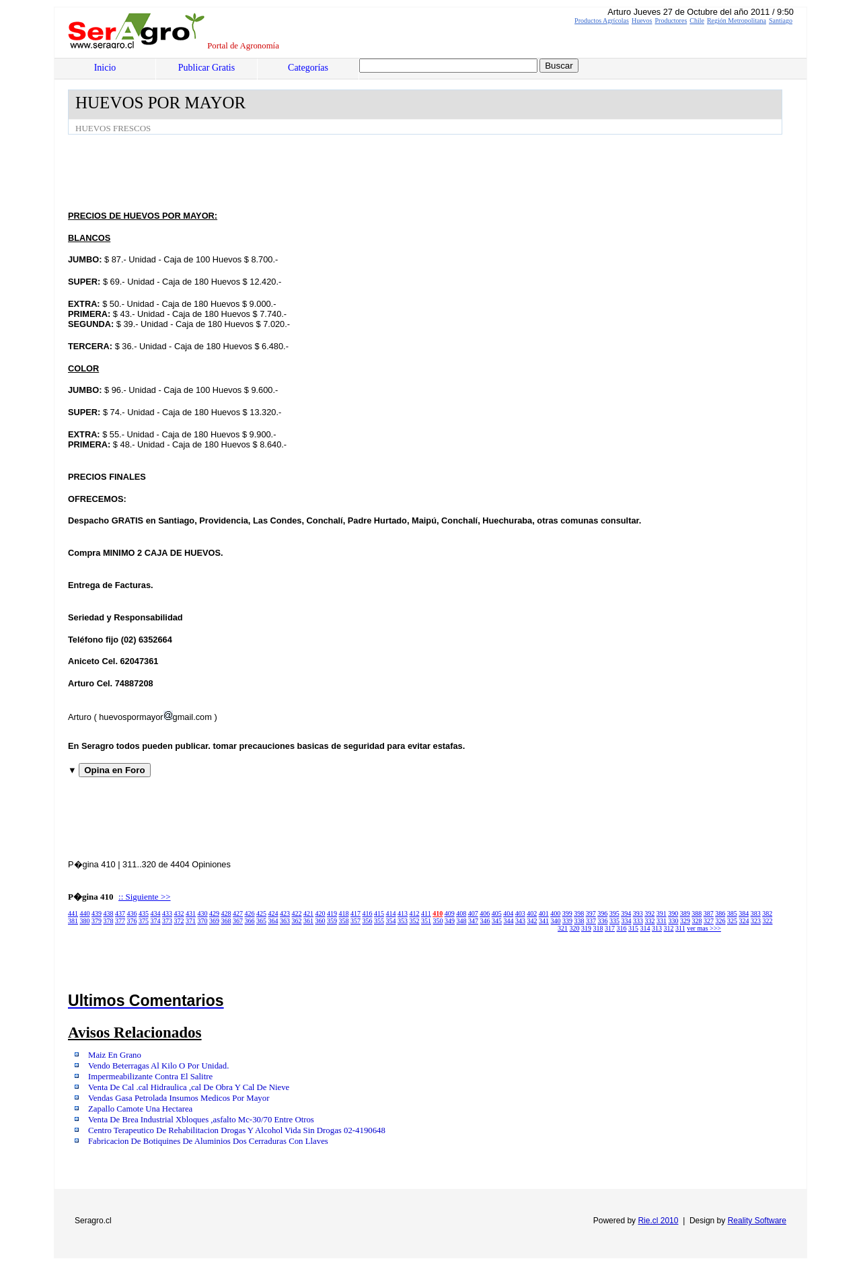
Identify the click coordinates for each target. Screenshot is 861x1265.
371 (191, 921)
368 (226, 921)
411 (426, 913)
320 (575, 928)
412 (415, 913)
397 (591, 913)
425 (261, 913)
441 (73, 913)
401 (544, 913)
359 (332, 921)
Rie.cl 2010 (658, 1220)
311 (680, 928)
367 (238, 921)
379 (96, 921)
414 (391, 913)
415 (379, 913)
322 (768, 921)
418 (344, 913)
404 (508, 913)
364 (273, 921)
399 (567, 913)
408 (461, 913)
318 (598, 928)
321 (563, 928)
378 (109, 921)
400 (555, 913)
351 (426, 921)
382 (767, 913)
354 (391, 921)
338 (579, 921)
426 (250, 913)
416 (368, 913)
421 (308, 913)
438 (109, 913)
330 (674, 921)
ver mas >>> (704, 928)
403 (520, 913)
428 (226, 913)
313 (657, 928)
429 (214, 913)
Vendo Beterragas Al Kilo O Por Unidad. (158, 1066)
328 (697, 921)
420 (320, 913)
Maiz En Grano (114, 1055)
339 (567, 921)
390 (673, 913)
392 (649, 913)
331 (662, 921)
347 (473, 921)
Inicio (105, 68)
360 (320, 921)
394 (626, 913)
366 (250, 921)
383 (756, 913)
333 (638, 921)
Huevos (642, 20)
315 (633, 928)
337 (591, 921)
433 (167, 913)
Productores (671, 20)
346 (485, 921)
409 (450, 913)
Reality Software (757, 1220)
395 (614, 913)
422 (297, 913)
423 (285, 913)
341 (544, 921)
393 (638, 913)
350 (438, 921)
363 (285, 921)
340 (556, 921)
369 (214, 921)
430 (203, 913)
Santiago (780, 20)
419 (332, 913)
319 (586, 928)
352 (415, 921)
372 (179, 921)
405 (497, 913)
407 (473, 913)
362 (297, 921)
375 (144, 921)
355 (379, 921)
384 (744, 913)
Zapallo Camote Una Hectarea (140, 1109)
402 (532, 913)
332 (650, 921)
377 (120, 921)
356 (368, 921)
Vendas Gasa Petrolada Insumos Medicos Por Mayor (178, 1098)
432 (179, 913)
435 (144, 913)
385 (732, 913)
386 (720, 913)
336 (603, 921)
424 (273, 913)
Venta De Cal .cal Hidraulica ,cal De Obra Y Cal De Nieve (188, 1087)
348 (462, 921)
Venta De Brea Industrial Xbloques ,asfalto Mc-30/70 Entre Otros (201, 1119)
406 (485, 913)
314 (645, 928)
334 (627, 921)
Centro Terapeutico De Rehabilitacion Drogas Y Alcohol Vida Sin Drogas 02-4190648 (236, 1130)
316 (622, 928)
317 (610, 928)
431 (191, 913)
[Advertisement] (313, 171)
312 (669, 928)
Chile (696, 20)
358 (344, 921)
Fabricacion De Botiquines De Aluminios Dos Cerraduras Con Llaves (208, 1141)
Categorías (308, 68)
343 (520, 921)
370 (203, 921)
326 (721, 921)
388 (696, 913)
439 (96, 913)
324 (744, 921)
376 (132, 921)
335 (614, 921)
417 (355, 913)
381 (73, 921)
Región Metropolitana (736, 20)
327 (709, 921)
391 (662, 913)
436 (132, 913)
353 (403, 921)
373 (167, 921)
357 (355, 921)
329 (685, 921)
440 (85, 913)
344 (509, 921)
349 (450, 921)
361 (308, 921)
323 (756, 921)
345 (497, 921)
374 (156, 921)
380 (85, 921)
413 (403, 913)
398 (579, 913)
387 (709, 913)
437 (120, 913)
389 (685, 913)
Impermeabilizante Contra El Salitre (150, 1076)
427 (238, 913)
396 (602, 913)
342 (532, 921)
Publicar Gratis (206, 68)
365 (261, 921)
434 (156, 913)
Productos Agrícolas (601, 20)
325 (732, 921)
